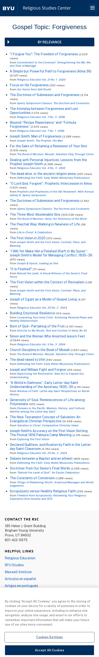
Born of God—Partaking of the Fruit (37, 326)
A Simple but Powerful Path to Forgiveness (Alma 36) (50, 71)
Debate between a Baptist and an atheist (41, 458)
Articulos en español (20, 579)
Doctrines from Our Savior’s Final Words (40, 468)
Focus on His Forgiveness (29, 85)
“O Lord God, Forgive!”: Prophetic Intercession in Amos (51, 183)
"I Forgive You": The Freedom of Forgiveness (44, 54)
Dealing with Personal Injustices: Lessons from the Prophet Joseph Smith (48, 162)
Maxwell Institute (18, 572)
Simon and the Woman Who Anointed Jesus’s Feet (47, 336)
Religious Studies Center (47, 8)
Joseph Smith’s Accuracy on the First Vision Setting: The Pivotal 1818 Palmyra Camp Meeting (49, 433)
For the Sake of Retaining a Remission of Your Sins (48, 146)
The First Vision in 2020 (28, 238)
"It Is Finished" (21, 269)
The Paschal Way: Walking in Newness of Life (45, 224)
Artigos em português (21, 586)
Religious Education (20, 558)
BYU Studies (14, 565)
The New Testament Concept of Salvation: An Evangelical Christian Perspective (45, 419)
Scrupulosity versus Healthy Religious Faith (43, 491)
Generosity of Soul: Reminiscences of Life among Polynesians (47, 402)
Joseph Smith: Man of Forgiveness (35, 136)
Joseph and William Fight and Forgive (38, 369)
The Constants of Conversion (32, 478)
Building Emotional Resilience (32, 313)
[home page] (8, 7)
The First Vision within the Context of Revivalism (47, 282)
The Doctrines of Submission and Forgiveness (45, 95)
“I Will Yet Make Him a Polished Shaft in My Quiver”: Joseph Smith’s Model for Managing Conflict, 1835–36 (51, 253)
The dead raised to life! (27, 359)
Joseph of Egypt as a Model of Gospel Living (43, 299)
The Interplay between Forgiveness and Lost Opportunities (44, 111)
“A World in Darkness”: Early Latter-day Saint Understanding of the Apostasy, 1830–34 (44, 385)
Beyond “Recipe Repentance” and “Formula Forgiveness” (43, 124)
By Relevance (49, 42)
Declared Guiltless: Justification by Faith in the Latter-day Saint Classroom (51, 447)
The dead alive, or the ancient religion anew (43, 174)
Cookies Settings (49, 640)
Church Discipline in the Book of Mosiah (40, 350)
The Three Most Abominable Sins (35, 214)
